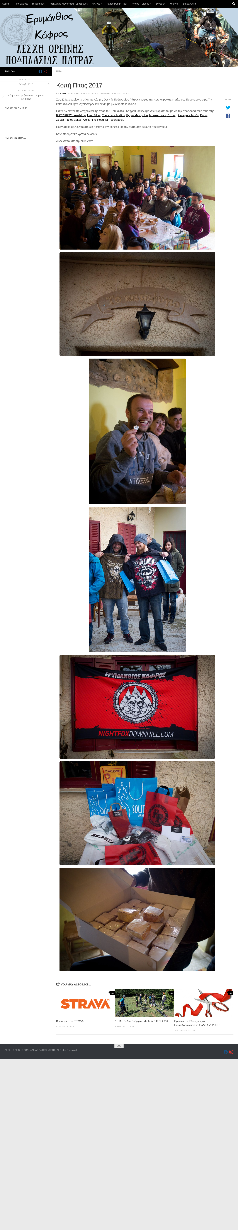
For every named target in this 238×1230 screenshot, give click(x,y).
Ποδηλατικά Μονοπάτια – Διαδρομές (68, 3)
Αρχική (6, 3)
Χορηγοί (174, 3)
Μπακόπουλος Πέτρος (162, 115)
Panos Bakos (73, 119)
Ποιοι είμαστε (21, 3)
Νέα (59, 71)
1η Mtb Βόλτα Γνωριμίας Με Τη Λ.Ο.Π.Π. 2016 (141, 1021)
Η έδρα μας (38, 3)
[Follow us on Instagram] (45, 71)
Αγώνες (96, 3)
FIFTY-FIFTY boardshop (71, 115)
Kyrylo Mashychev (137, 115)
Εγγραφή (160, 3)
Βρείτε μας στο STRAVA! (70, 1021)
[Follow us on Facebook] (40, 71)
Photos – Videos (140, 3)
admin (62, 93)
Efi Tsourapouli (114, 119)
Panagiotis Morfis (188, 115)
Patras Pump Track (117, 3)
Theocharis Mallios (113, 115)
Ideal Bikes (93, 115)
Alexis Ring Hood (93, 119)
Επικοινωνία (189, 3)
